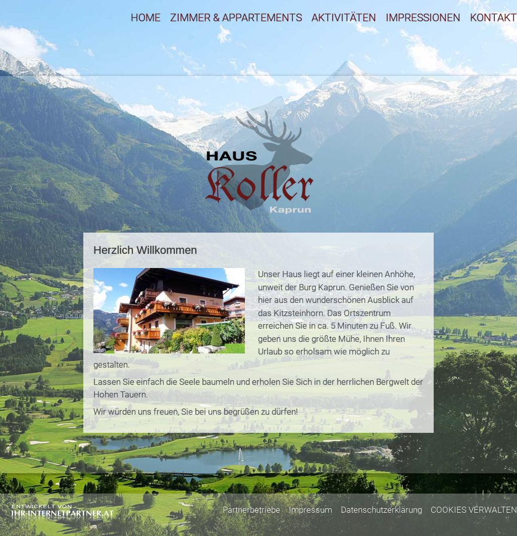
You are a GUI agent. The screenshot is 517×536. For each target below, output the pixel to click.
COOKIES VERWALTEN (474, 510)
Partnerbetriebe (251, 510)
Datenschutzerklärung (381, 510)
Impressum (310, 510)
